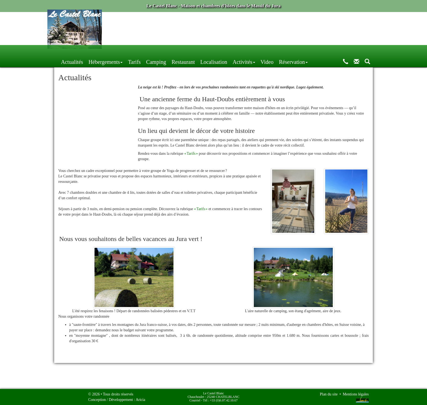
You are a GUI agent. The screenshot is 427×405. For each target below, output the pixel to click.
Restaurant (231, 51)
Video (314, 51)
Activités (291, 51)
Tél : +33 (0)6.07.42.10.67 (220, 400)
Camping (204, 51)
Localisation (261, 51)
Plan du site (328, 394)
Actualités (120, 51)
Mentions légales (356, 394)
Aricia (140, 400)
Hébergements (153, 51)
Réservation (341, 51)
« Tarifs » (191, 154)
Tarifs (182, 51)
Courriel (195, 400)
